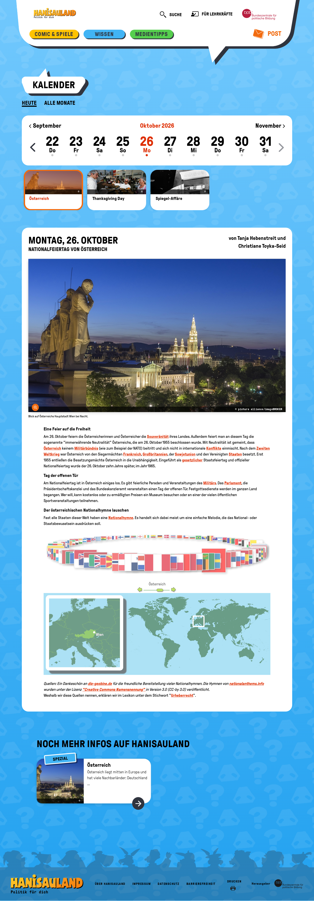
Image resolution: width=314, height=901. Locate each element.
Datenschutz (168, 884)
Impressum (141, 884)
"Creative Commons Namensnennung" (114, 689)
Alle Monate (59, 103)
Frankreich (132, 454)
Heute (29, 103)
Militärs (209, 483)
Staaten (235, 454)
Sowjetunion (185, 454)
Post (267, 34)
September (44, 125)
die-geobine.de (100, 683)
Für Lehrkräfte (211, 14)
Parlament (232, 483)
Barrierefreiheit (201, 884)
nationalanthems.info (246, 683)
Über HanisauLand (110, 884)
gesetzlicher (192, 460)
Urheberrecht (182, 695)
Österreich (52, 448)
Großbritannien (155, 454)
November (270, 125)
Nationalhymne (120, 518)
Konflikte (213, 448)
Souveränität (158, 436)
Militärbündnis (86, 448)
